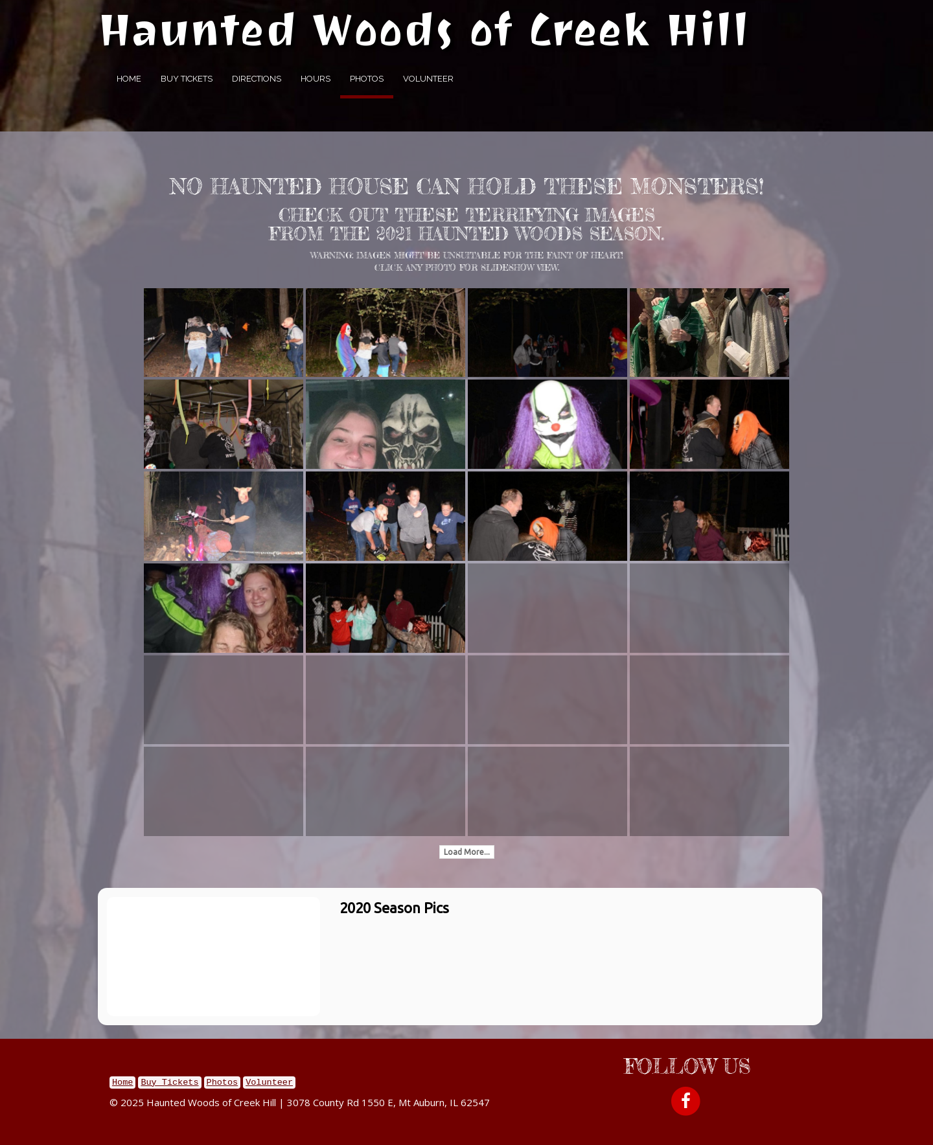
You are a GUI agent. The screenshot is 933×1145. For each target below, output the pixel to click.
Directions (256, 79)
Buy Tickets (187, 79)
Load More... (467, 852)
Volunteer (428, 79)
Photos (367, 79)
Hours (315, 79)
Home (129, 79)
